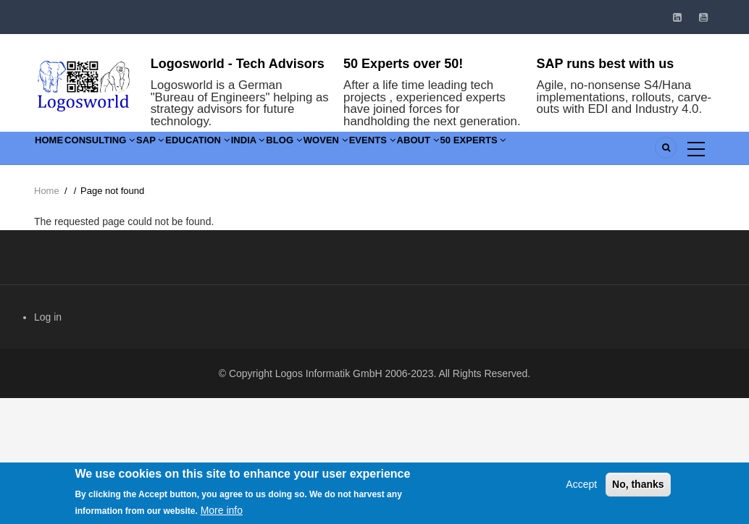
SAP (193, 150)
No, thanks (638, 486)
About (562, 150)
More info (222, 512)
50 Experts (635, 150)
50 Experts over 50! (403, 63)
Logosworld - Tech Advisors (238, 63)
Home (57, 150)
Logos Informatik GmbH (328, 373)
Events (499, 150)
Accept (581, 486)
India (325, 150)
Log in (48, 317)
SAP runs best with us (605, 63)
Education (256, 150)
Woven (436, 150)
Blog (378, 150)
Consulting (125, 150)
